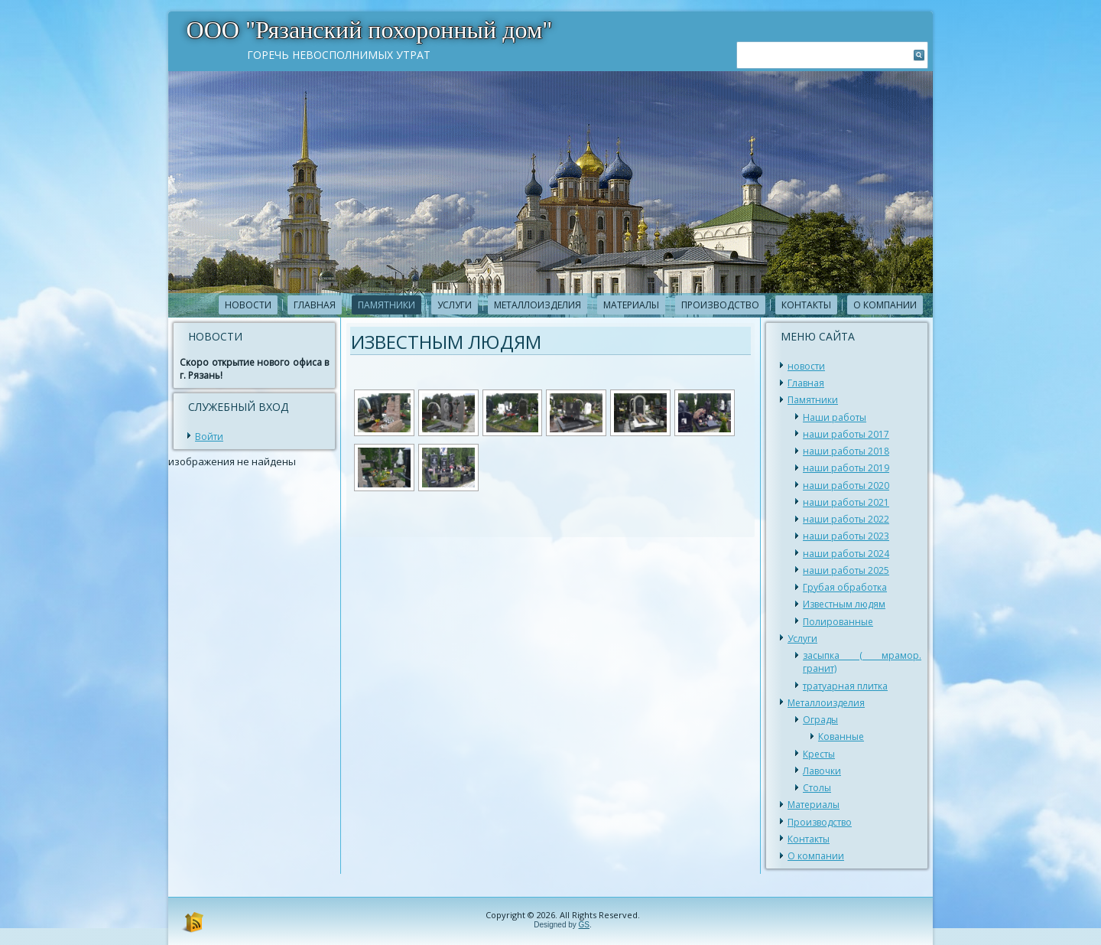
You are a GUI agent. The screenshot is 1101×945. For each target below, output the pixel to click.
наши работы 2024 (846, 553)
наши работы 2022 (846, 519)
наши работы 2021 (846, 502)
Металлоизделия (537, 304)
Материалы (631, 304)
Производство (720, 304)
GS (584, 925)
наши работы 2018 (846, 451)
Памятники (386, 304)
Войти (209, 436)
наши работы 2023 (846, 536)
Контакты (806, 304)
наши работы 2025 (846, 570)
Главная (315, 304)
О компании (885, 304)
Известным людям (844, 604)
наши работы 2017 (846, 434)
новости (248, 304)
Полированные (838, 621)
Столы (817, 787)
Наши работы (834, 417)
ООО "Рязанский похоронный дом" (370, 30)
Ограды (820, 719)
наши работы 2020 (846, 485)
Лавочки (822, 770)
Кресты (819, 754)
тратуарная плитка (845, 685)
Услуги (454, 304)
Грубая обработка (845, 587)
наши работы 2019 (846, 467)
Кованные (841, 736)
